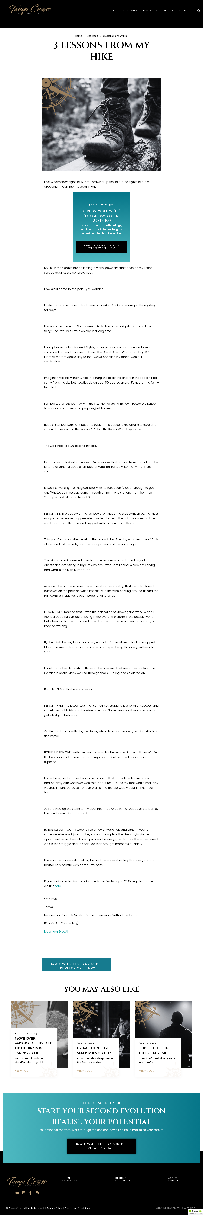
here (58, 886)
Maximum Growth (56, 931)
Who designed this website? (176, 1208)
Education (150, 10)
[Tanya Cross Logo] (25, 9)
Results (168, 10)
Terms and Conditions (77, 1208)
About (113, 10)
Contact (185, 10)
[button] (195, 1212)
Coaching (130, 10)
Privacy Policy (54, 1208)
